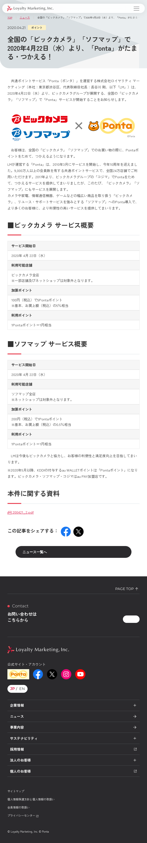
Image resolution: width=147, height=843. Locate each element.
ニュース (17, 716)
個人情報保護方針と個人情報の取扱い (31, 799)
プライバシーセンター (23, 815)
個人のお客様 (73, 771)
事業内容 (17, 727)
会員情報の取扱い (18, 807)
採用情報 (73, 749)
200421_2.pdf (20, 512)
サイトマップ (15, 791)
